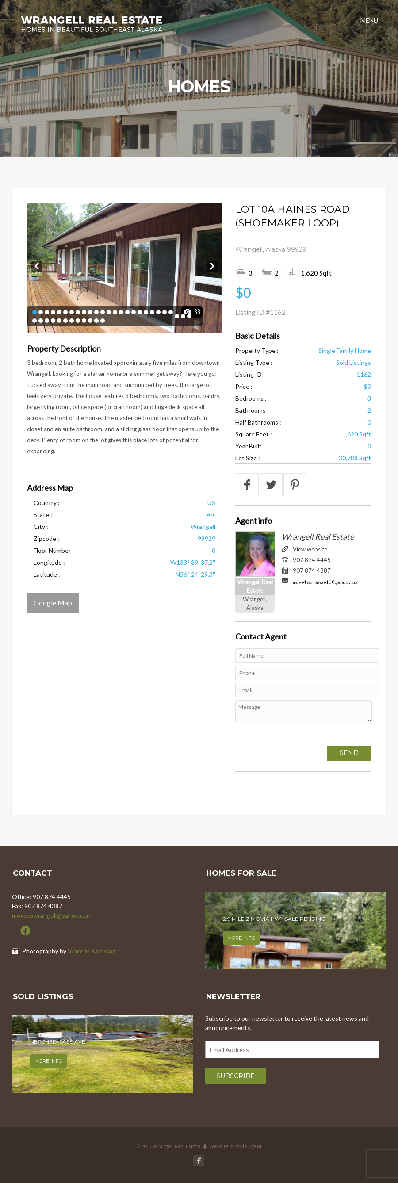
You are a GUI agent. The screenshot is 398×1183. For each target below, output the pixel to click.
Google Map (53, 602)
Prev (36, 264)
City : (41, 526)
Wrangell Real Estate (318, 536)
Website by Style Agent (235, 1146)
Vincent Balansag (92, 951)
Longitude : (49, 562)
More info (241, 938)
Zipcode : (46, 538)
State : (43, 514)
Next (212, 264)
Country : (47, 502)
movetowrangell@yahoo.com (52, 915)
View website (310, 549)
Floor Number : (54, 550)
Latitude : (47, 574)
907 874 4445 (312, 559)
